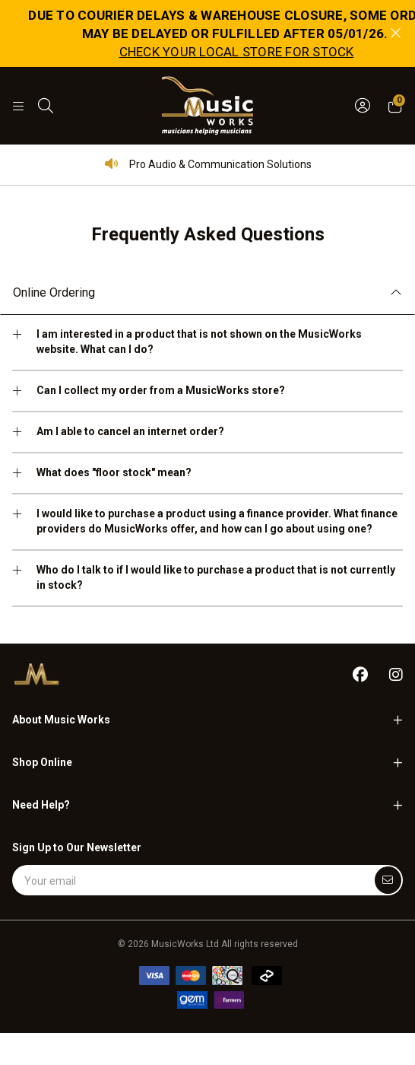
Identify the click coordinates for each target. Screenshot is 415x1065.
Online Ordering (54, 292)
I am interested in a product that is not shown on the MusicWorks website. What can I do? (199, 341)
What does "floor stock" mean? (114, 472)
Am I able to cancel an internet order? (130, 431)
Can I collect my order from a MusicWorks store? (160, 390)
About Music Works (61, 720)
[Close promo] (395, 33)
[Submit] (388, 880)
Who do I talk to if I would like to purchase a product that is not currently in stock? (215, 577)
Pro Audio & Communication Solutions (208, 163)
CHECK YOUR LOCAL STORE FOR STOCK (236, 51)
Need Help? (41, 805)
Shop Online (42, 762)
